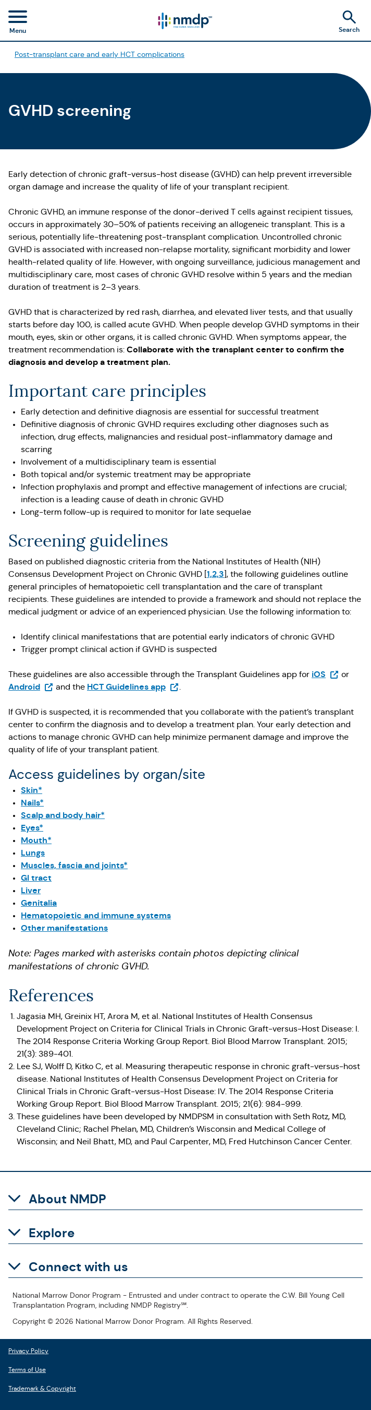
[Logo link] (184, 20)
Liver (31, 890)
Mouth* (36, 840)
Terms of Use (27, 1368)
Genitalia (39, 902)
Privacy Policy (28, 1350)
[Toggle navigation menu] (17, 23)
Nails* (32, 802)
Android (31, 686)
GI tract (36, 877)
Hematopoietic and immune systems (96, 915)
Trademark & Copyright (42, 1387)
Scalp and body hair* (63, 815)
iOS (325, 674)
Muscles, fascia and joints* (74, 865)
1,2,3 (215, 573)
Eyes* (32, 827)
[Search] (352, 22)
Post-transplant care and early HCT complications (99, 54)
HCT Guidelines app (133, 686)
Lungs (33, 852)
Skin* (31, 790)
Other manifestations (64, 927)
